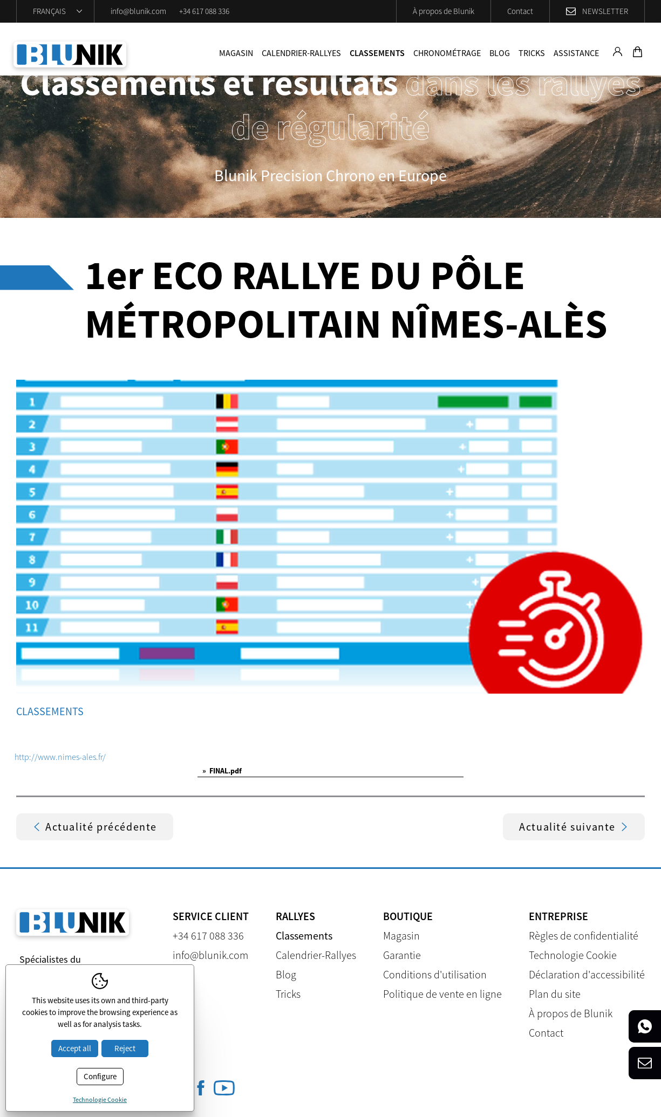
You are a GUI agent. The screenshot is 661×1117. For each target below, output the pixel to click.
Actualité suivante (574, 826)
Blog (499, 52)
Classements (377, 52)
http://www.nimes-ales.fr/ (60, 756)
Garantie (402, 955)
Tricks (532, 52)
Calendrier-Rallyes (301, 52)
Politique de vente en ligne (442, 993)
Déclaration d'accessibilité (587, 974)
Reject (124, 1048)
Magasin (236, 52)
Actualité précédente (94, 826)
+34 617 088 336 (204, 11)
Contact (520, 11)
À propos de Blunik (443, 11)
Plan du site (555, 993)
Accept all (74, 1048)
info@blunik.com (138, 11)
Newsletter (605, 11)
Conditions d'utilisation (435, 974)
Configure (100, 1076)
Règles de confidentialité (583, 935)
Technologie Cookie (573, 955)
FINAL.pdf (222, 771)
